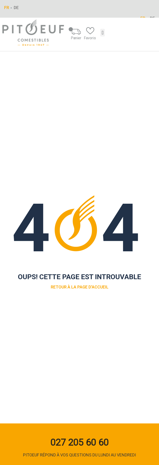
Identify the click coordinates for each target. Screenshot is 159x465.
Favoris (90, 33)
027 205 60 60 (80, 442)
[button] (102, 32)
